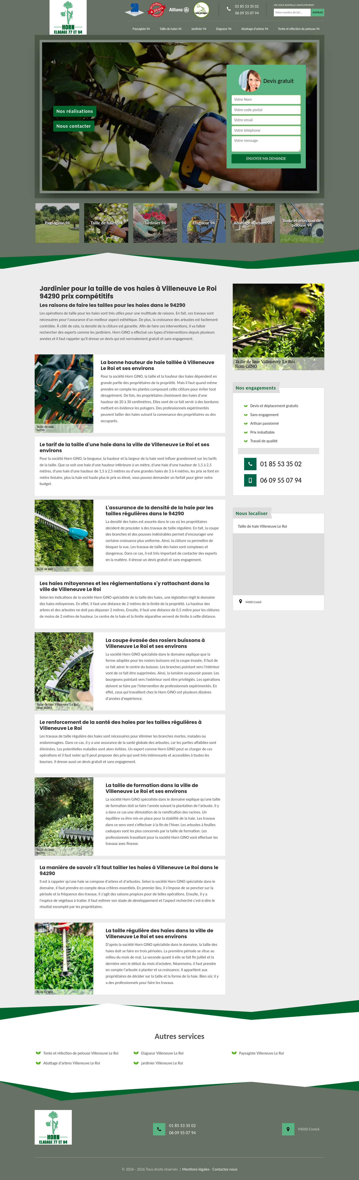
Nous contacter (73, 126)
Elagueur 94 (223, 29)
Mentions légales (195, 1169)
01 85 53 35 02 (247, 6)
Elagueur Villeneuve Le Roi (158, 1053)
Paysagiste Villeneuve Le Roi (258, 1053)
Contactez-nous (224, 1169)
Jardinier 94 (198, 29)
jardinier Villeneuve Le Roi (158, 1063)
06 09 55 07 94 (247, 13)
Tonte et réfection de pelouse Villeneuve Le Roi (77, 1053)
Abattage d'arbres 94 (254, 29)
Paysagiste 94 (141, 29)
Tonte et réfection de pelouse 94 (298, 29)
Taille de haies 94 (170, 29)
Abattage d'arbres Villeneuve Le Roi (68, 1063)
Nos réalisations (74, 111)
